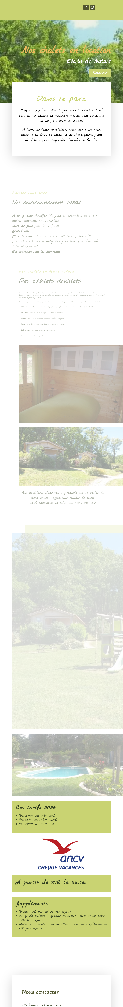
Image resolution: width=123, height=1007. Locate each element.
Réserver (100, 73)
